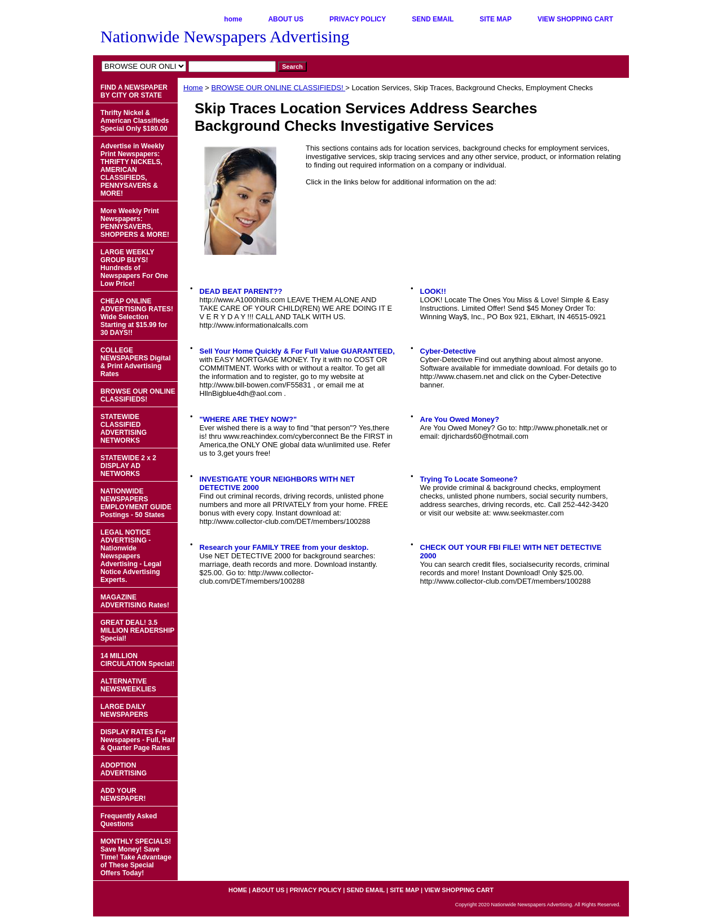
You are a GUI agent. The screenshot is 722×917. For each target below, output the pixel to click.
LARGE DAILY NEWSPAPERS (124, 710)
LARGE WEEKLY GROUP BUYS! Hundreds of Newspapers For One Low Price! (134, 268)
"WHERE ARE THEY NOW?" (248, 419)
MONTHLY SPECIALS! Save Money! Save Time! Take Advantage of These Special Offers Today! (135, 857)
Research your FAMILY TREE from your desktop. (284, 547)
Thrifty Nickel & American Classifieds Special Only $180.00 (134, 121)
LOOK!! (433, 291)
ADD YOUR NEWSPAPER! (123, 795)
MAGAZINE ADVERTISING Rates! (134, 601)
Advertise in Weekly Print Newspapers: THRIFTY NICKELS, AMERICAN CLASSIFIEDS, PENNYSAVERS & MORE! (132, 169)
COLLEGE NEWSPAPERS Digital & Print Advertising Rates (135, 362)
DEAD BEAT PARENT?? (241, 291)
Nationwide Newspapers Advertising (225, 36)
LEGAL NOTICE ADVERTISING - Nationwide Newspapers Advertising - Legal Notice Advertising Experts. (130, 556)
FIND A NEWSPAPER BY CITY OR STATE (134, 91)
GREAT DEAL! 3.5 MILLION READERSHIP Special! (137, 630)
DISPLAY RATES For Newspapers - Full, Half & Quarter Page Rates (137, 740)
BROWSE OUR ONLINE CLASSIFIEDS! (279, 87)
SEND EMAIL (433, 19)
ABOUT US (285, 19)
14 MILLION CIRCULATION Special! (137, 660)
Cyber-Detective (448, 351)
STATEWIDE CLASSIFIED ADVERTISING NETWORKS (123, 428)
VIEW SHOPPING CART (575, 19)
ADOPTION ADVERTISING (123, 769)
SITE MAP (495, 19)
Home (193, 87)
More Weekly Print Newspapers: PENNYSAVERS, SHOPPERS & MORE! (134, 223)
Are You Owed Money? (459, 419)
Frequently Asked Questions (128, 820)
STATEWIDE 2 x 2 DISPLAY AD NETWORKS (128, 466)
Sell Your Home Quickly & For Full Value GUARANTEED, (297, 351)
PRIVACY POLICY (357, 19)
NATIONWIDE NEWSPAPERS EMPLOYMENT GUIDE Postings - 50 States (135, 503)
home (233, 19)
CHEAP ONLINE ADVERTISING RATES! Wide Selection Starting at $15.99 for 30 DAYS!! (136, 317)
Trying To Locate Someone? (469, 479)
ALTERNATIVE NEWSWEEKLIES (128, 685)
